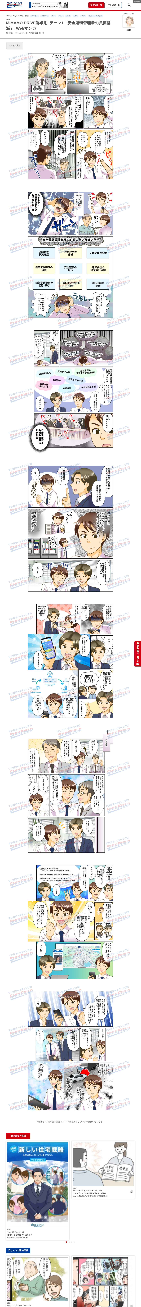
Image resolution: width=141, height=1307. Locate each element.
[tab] (66, 1183)
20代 (53, 16)
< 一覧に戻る (14, 45)
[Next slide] (131, 1162)
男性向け (45, 16)
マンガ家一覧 (114, 5)
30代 (60, 16)
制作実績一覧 (96, 5)
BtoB (83, 16)
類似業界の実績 (18, 1136)
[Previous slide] (9, 1162)
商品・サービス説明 (95, 16)
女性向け (34, 16)
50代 (75, 16)
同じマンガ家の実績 (18, 1191)
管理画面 (137, 1)
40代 (68, 16)
